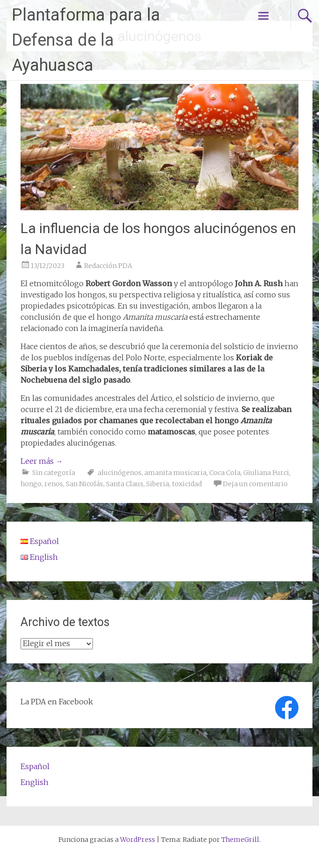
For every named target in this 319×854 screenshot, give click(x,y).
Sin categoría (53, 472)
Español (35, 766)
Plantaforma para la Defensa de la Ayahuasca (86, 40)
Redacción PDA (108, 266)
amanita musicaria (175, 472)
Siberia (157, 484)
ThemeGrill (240, 839)
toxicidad (187, 484)
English (35, 782)
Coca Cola (225, 472)
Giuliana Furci (266, 472)
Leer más (42, 461)
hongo (31, 484)
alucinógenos (120, 472)
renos (53, 484)
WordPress (137, 839)
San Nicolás (84, 484)
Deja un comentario (255, 484)
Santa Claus (124, 484)
